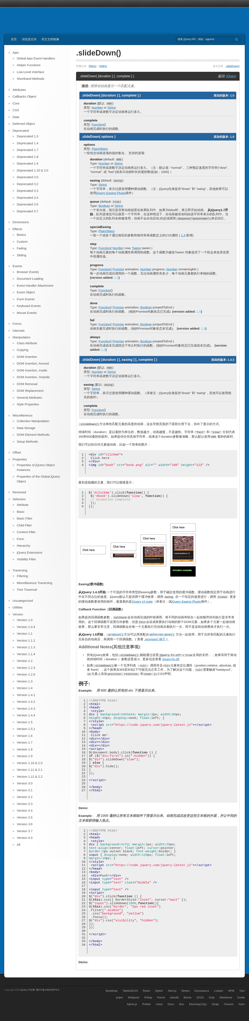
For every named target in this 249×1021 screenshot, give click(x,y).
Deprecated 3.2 (27, 184)
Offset (17, 452)
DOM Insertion (27, 356)
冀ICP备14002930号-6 (47, 990)
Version (18, 614)
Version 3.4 (24, 810)
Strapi (215, 1004)
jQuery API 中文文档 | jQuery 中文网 (29, 23)
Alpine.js (132, 1004)
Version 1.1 (24, 633)
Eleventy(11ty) (198, 1004)
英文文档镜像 (50, 39)
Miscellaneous (22, 415)
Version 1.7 (24, 742)
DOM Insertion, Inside (32, 370)
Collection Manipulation (33, 421)
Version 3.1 (24, 790)
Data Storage (26, 428)
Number (97, 107)
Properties (20, 459)
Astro (242, 1004)
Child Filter (24, 525)
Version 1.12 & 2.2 (30, 776)
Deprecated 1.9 (27, 163)
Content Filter (26, 532)
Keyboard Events (29, 306)
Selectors (19, 499)
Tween (136, 248)
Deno (171, 1004)
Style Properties (28, 404)
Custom (22, 241)
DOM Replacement (30, 390)
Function (98, 124)
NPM (231, 990)
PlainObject (100, 149)
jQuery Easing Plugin (111, 193)
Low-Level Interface (30, 72)
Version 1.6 (24, 735)
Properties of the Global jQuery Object (38, 479)
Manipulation (21, 337)
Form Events (26, 299)
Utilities (18, 607)
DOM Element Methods (33, 434)
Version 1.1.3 (26, 647)
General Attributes (29, 397)
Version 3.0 (24, 783)
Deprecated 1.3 (27, 136)
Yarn (242, 990)
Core (16, 103)
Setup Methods (27, 441)
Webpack (133, 997)
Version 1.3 (24, 681)
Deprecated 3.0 (27, 177)
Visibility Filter (26, 559)
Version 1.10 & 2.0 (30, 763)
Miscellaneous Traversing (34, 583)
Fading (21, 248)
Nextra (185, 990)
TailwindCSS (130, 990)
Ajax (16, 52)
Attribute (23, 505)
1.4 (183, 235)
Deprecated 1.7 (27, 150)
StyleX (159, 990)
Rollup (148, 997)
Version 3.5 (24, 817)
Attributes (19, 90)
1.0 (232, 95)
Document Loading (30, 278)
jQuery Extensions (29, 552)
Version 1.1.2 (26, 640)
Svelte (241, 997)
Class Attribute (27, 343)
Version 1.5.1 (26, 729)
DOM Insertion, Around (33, 363)
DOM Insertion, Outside (33, 377)
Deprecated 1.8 (27, 157)
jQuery (231, 76)
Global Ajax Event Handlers (36, 58)
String (112, 107)
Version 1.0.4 (26, 627)
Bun (181, 1004)
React (146, 990)
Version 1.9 (24, 756)
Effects (92, 66)
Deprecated (21, 130)
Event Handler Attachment (35, 285)
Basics (21, 234)
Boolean (104, 206)
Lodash (218, 990)
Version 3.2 (24, 797)
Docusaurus (202, 990)
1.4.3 (231, 359)
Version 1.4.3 (26, 708)
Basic (21, 511)
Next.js (172, 990)
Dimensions (21, 222)
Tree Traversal (27, 589)
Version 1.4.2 (26, 701)
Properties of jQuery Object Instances (36, 467)
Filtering (22, 576)
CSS (16, 110)
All (18, 844)
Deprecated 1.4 (27, 143)
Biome (187, 997)
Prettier (146, 1004)
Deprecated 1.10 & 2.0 (32, 170)
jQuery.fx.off (170, 659)
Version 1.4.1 (26, 695)
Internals (19, 330)
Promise (118, 269)
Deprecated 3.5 (27, 204)
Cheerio (228, 1004)
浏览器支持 (29, 39)
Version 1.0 (24, 620)
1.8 (116, 277)
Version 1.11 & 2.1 (30, 769)
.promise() (115, 634)
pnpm (119, 997)
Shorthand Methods (30, 78)
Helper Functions (28, 65)
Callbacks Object (24, 96)
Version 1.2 (24, 661)
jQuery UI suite (142, 601)
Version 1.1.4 (26, 654)
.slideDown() (233, 66)
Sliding (103, 66)
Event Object (26, 292)
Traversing (20, 570)
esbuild (174, 997)
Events (17, 266)
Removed (19, 492)
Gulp (211, 997)
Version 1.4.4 (26, 715)
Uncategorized (23, 600)
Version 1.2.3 (26, 667)
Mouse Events (27, 313)
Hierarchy (23, 545)
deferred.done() (162, 634)
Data (16, 117)
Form (20, 539)
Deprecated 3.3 (27, 190)
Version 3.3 (24, 804)
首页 (14, 39)
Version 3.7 (24, 831)
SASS (200, 997)
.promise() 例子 (155, 639)
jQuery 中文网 (28, 990)
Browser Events (28, 272)
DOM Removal (27, 384)
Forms (17, 323)
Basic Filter (24, 518)
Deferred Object (24, 123)
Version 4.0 (24, 837)
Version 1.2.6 (26, 674)
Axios (159, 1004)
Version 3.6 (24, 824)
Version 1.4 (24, 688)
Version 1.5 (24, 722)
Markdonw (226, 997)
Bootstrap (112, 990)
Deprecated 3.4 (27, 197)
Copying (22, 350)
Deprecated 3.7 (27, 211)
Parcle (161, 997)
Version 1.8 (24, 749)
